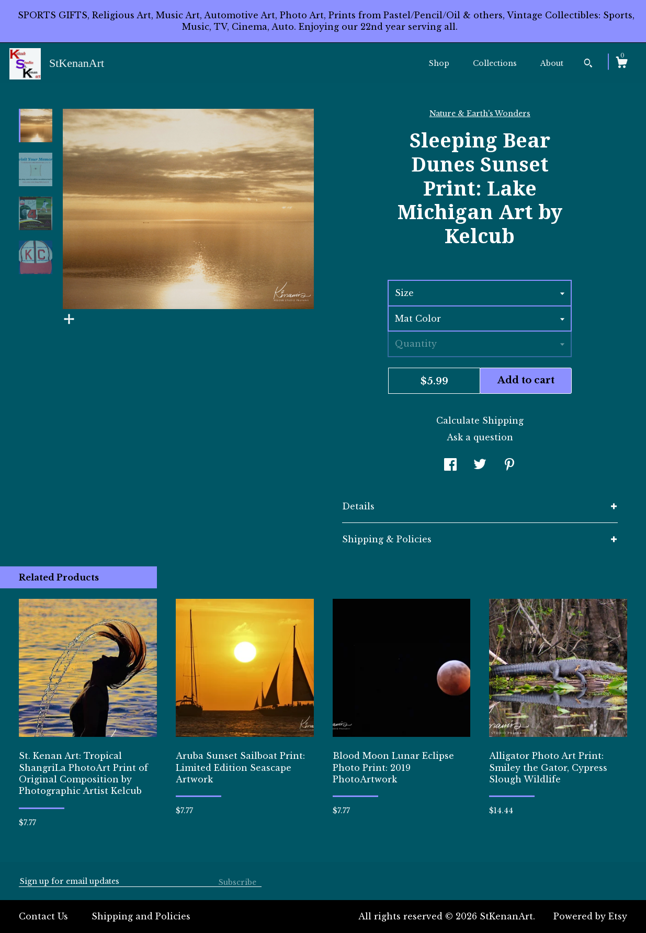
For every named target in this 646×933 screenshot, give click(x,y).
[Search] (588, 64)
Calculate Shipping (480, 420)
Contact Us (43, 916)
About (551, 63)
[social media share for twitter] (480, 465)
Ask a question (480, 437)
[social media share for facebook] (450, 465)
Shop (439, 63)
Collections (495, 63)
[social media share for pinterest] (509, 465)
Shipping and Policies (141, 916)
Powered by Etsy (590, 916)
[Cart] (621, 64)
